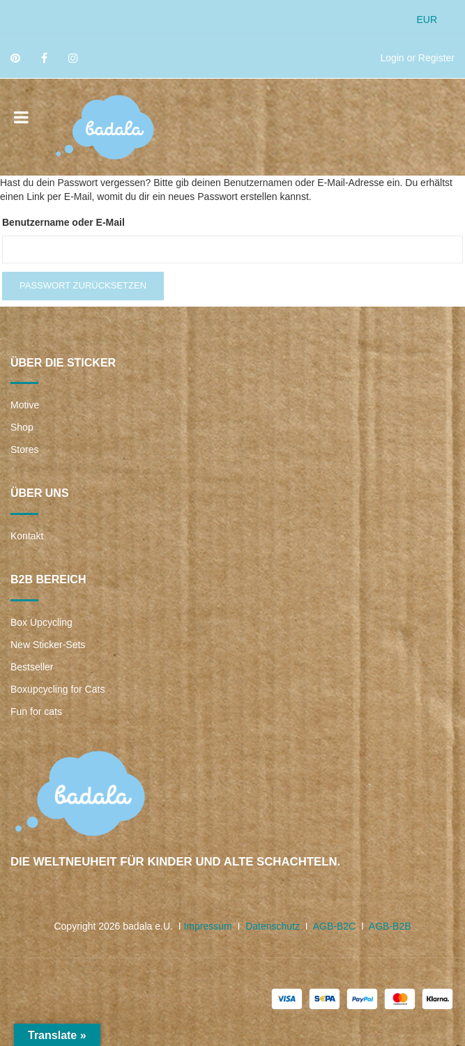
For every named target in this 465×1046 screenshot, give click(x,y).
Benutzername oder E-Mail (63, 222)
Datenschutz (272, 926)
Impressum (207, 926)
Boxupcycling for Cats (57, 689)
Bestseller (31, 666)
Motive (24, 404)
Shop (21, 427)
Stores (24, 449)
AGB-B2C (334, 926)
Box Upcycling (41, 622)
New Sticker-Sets (47, 644)
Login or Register (417, 57)
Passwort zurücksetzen (83, 285)
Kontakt (26, 535)
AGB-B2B (390, 926)
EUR (426, 19)
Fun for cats (36, 711)
